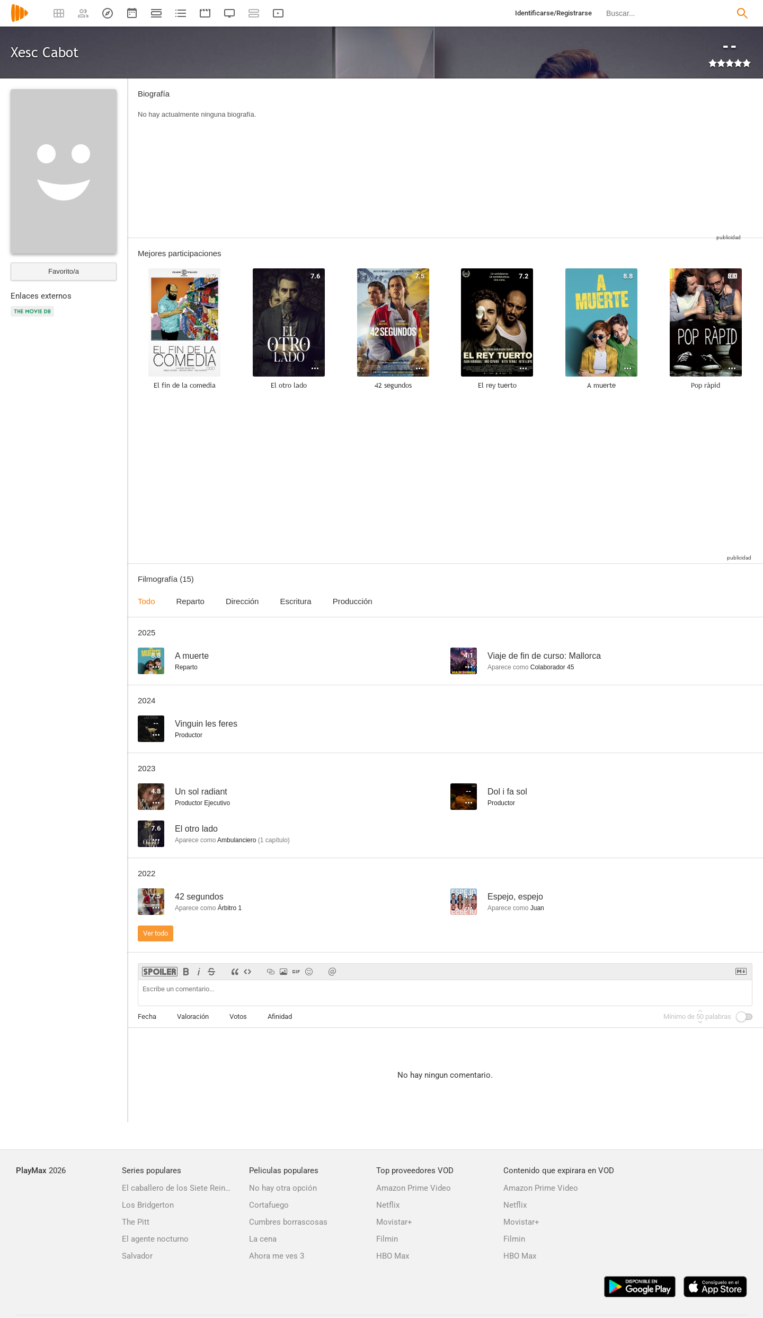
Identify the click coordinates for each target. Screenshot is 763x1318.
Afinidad (280, 1016)
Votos (238, 1016)
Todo (146, 601)
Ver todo (155, 933)
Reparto (190, 601)
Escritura (295, 601)
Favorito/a (63, 271)
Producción (352, 601)
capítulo (274, 840)
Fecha (147, 1016)
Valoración (193, 1016)
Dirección (242, 601)
